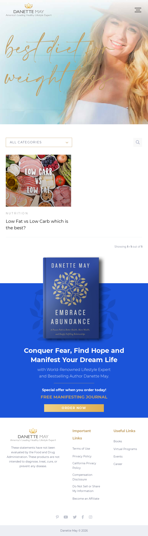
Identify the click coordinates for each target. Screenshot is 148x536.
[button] (97, 10)
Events (118, 456)
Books (118, 441)
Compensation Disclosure (82, 477)
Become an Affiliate (85, 498)
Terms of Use (81, 448)
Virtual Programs (125, 449)
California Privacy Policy (84, 466)
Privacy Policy (82, 456)
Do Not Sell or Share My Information (86, 489)
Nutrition (17, 213)
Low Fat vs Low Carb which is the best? (37, 224)
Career (118, 464)
